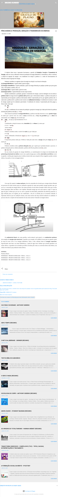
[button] (56, 31)
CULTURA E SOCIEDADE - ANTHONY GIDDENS (15, 305)
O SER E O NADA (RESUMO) (9, 375)
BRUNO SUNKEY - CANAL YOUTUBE (12, 282)
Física (6, 269)
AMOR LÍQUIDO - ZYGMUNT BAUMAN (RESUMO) (16, 411)
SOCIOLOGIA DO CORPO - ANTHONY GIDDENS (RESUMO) (19, 393)
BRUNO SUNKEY (12, 2)
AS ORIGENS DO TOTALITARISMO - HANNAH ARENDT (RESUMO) (21, 428)
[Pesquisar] (56, 3)
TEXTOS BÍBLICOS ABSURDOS (10, 358)
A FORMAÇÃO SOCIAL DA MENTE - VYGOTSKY (15, 466)
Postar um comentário (8, 274)
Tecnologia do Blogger (29, 491)
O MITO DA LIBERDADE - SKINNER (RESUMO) (15, 340)
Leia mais (54, 318)
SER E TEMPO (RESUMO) (9, 323)
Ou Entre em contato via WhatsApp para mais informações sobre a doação (17, 297)
